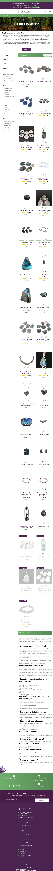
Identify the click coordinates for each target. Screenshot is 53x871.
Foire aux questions (26, 830)
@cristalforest (23, 851)
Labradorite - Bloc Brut (44, 81)
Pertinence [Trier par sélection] (48, 55)
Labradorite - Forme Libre (26, 275)
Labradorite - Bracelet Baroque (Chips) (26, 621)
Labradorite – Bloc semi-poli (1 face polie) (26, 308)
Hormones (7, 129)
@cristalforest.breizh (24, 849)
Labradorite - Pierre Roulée (26, 178)
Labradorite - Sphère (26, 210)
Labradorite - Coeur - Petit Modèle (43, 340)
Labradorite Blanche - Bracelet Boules (43, 178)
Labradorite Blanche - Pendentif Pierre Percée (44, 589)
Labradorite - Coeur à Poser (43, 308)
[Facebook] (33, 7)
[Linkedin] (37, 7)
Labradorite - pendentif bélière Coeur (44, 404)
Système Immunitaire (9, 121)
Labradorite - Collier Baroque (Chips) (26, 372)
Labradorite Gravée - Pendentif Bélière (43, 146)
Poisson (6, 113)
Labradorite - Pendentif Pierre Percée (26, 114)
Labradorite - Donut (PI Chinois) (26, 82)
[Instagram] (35, 7)
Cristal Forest (23, 853)
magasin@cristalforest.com (26, 817)
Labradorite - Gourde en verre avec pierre (26, 526)
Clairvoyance (7, 125)
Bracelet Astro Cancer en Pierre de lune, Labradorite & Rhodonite (26, 494)
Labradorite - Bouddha (44, 464)
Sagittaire (7, 111)
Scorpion (7, 109)
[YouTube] (39, 7)
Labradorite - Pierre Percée (26, 340)
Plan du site (32, 864)
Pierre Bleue (7, 90)
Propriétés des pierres (26, 837)
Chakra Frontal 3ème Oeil (9, 74)
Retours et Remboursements (26, 845)
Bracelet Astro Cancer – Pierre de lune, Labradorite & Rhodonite (43, 494)
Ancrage (6, 127)
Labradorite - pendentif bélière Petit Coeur (26, 404)
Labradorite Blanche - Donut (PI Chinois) (26, 146)
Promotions (26, 834)
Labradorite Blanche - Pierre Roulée (26, 557)
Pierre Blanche (8, 88)
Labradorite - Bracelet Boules (43, 243)
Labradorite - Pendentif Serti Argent (44, 372)
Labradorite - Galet (26, 242)
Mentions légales (25, 864)
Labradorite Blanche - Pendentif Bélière (26, 589)
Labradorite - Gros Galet (26, 435)
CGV (19, 864)
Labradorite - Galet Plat (44, 113)
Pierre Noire (7, 94)
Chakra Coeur (8, 76)
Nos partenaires (26, 828)
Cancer (6, 105)
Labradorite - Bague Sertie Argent (44, 211)
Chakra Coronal (8, 80)
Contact (26, 822)
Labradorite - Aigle (43, 434)
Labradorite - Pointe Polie (44, 557)
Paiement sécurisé (26, 839)
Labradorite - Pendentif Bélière (44, 275)
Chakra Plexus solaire (9, 71)
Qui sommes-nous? (26, 825)
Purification (7, 123)
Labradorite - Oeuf (43, 526)
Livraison (27, 842)
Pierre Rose (7, 92)
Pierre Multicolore (9, 96)
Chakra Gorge (8, 78)
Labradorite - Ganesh (26, 464)
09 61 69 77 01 (23, 815)
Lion (6, 107)
